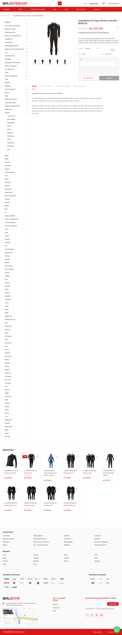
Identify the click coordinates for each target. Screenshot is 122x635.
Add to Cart (89, 78)
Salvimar (7, 369)
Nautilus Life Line (10, 319)
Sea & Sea (8, 379)
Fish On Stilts (9, 266)
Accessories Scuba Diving (12, 25)
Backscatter (8, 189)
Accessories (6, 535)
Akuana (7, 169)
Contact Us (56, 608)
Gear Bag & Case (10, 69)
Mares (6, 309)
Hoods (9, 126)
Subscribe (113, 604)
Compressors (8, 42)
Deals (66, 9)
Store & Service (80, 9)
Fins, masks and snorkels (40, 545)
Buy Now (109, 78)
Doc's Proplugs (9, 249)
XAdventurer (8, 426)
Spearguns (97, 539)
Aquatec (7, 185)
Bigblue (7, 206)
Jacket (9, 139)
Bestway (7, 199)
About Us (97, 9)
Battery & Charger (10, 29)
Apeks (6, 179)
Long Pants (10, 143)
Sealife (7, 393)
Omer (4, 564)
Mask (6, 79)
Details (34, 86)
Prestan (7, 359)
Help (54, 611)
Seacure (7, 390)
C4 (5, 212)
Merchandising (68, 542)
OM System (8, 336)
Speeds (7, 406)
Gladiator (7, 276)
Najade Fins (8, 316)
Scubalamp (8, 376)
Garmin (7, 272)
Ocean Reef (8, 326)
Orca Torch (8, 343)
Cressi (6, 229)
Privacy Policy (98, 632)
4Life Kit (7, 162)
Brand (20, 9)
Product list (6, 15)
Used (54, 9)
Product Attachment (63, 86)
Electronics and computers (41, 542)
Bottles (5, 545)
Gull (6, 279)
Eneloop (7, 256)
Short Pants (10, 146)
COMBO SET (9, 39)
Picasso (66, 561)
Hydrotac (7, 286)
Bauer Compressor (10, 196)
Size (81, 59)
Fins (6, 52)
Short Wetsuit (11, 119)
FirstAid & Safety (10, 56)
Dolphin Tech (9, 252)
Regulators (8, 86)
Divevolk (7, 242)
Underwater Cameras (11, 99)
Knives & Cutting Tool (11, 76)
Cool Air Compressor (11, 226)
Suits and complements (101, 542)
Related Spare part (79, 86)
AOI (6, 175)
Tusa (6, 416)
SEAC (96, 555)
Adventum (8, 165)
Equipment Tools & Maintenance (14, 49)
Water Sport (8, 109)
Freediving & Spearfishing (37, 9)
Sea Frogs (7, 383)
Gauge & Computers (11, 66)
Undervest (10, 133)
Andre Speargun (9, 172)
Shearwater (8, 396)
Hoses (6, 72)
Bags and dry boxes (8, 539)
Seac (6, 386)
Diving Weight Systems (11, 46)
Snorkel (7, 92)
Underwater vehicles (100, 545)
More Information (46, 86)
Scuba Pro (8, 373)
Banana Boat (8, 192)
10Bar (6, 159)
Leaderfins (8, 299)
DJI (6, 246)
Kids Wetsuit (11, 122)
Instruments (67, 539)
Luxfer (7, 303)
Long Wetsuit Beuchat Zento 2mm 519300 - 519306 (108, 473)
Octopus (7, 329)
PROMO (7, 82)
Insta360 (7, 296)
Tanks (6, 96)
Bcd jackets (6, 542)
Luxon (6, 306)
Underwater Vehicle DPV (12, 106)
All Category (6, 9)
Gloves (9, 129)
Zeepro (7, 433)
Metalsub (36, 561)
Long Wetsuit (11, 116)
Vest (8, 149)
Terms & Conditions (113, 632)
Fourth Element (9, 269)
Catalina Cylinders (10, 216)
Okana (7, 333)
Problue (7, 366)
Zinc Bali (7, 436)
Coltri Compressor (10, 222)
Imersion (7, 293)
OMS (6, 339)
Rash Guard (10, 136)
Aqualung (7, 182)
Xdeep (7, 430)
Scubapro (36, 558)
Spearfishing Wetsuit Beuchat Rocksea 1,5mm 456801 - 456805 (50, 473)
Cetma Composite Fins (11, 219)
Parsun (7, 349)
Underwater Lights (10, 102)
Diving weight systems (39, 539)
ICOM (6, 289)
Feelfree (7, 262)
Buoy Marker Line (10, 32)
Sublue (7, 410)
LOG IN (113, 3)
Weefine (7, 423)
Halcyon (7, 282)
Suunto (7, 413)
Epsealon (7, 259)
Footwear (66, 535)
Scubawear (97, 535)
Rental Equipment (10, 89)
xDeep (66, 555)
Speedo (7, 403)
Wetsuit (7, 112)
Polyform (7, 353)
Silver (6, 400)
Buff (6, 209)
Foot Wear (8, 59)
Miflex (6, 313)
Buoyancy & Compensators (13, 36)
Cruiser (7, 236)
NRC (6, 323)
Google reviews (93, 3)
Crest (6, 232)
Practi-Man (8, 356)
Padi (6, 346)
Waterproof (8, 420)
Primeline (7, 363)
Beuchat (7, 202)
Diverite (7, 239)
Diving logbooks (38, 535)
